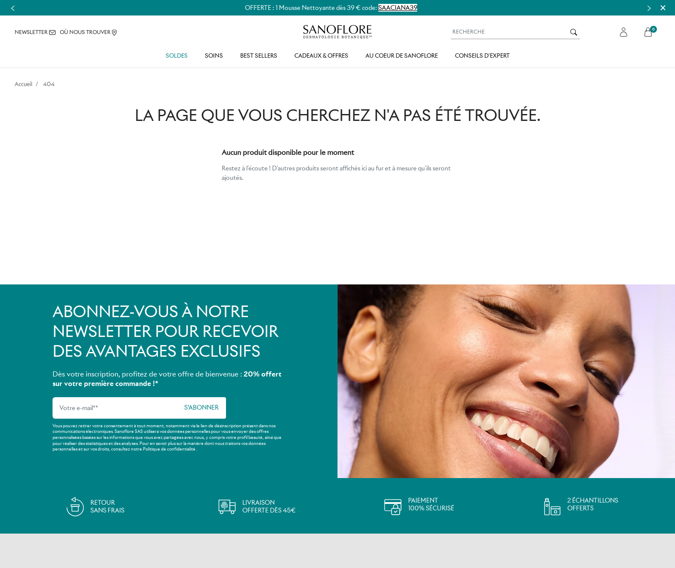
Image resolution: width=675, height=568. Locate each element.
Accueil (23, 84)
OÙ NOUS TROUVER (88, 32)
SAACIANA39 (397, 8)
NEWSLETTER (35, 32)
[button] (650, 32)
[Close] (663, 7)
